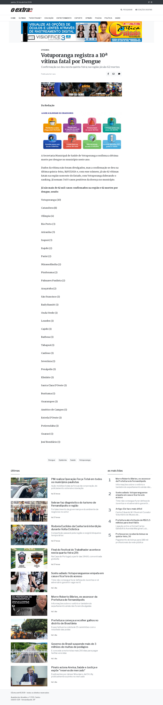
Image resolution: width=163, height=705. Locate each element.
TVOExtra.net (35, 18)
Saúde (117, 18)
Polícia (98, 18)
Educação (49, 18)
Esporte (78, 18)
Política (108, 18)
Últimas (22, 18)
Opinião (88, 18)
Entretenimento (64, 18)
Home (13, 18)
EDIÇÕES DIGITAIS (143, 10)
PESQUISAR (126, 10)
